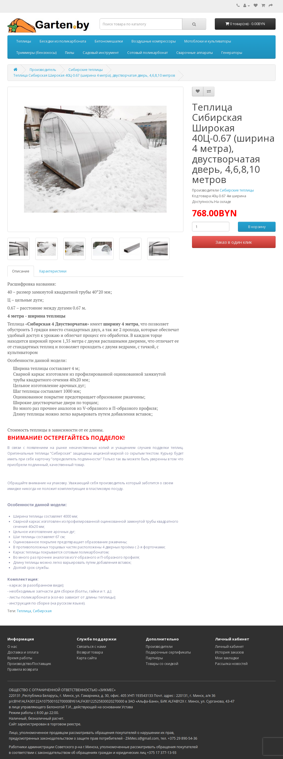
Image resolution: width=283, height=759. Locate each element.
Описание (20, 271)
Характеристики (52, 271)
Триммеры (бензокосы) (36, 52)
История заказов (229, 652)
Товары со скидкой (162, 663)
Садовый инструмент (101, 52)
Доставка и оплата (23, 652)
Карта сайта (87, 658)
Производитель (43, 69)
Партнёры (154, 658)
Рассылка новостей (231, 663)
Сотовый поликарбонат (147, 52)
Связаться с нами (91, 646)
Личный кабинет (229, 646)
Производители (159, 646)
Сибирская (42, 611)
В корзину (257, 226)
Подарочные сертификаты (168, 652)
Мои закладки (227, 658)
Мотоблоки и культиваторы (207, 41)
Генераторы (231, 52)
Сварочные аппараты (194, 52)
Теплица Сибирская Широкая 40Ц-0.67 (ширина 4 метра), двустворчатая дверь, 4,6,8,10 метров (94, 75)
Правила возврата (22, 669)
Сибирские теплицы (85, 69)
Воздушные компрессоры (154, 41)
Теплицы (23, 41)
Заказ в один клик (233, 242)
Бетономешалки (109, 41)
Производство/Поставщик (29, 663)
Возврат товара (90, 652)
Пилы (69, 52)
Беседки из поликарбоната (63, 41)
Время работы (19, 658)
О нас (12, 646)
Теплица (24, 611)
